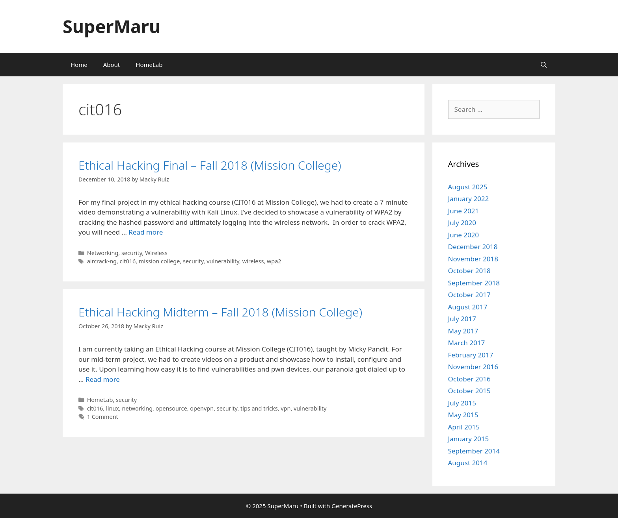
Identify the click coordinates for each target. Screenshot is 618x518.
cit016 (128, 261)
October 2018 (469, 270)
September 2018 (474, 282)
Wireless (156, 253)
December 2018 (473, 246)
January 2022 (468, 198)
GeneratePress (351, 506)
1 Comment (102, 416)
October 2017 (469, 294)
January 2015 (468, 438)
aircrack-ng (102, 261)
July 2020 (462, 222)
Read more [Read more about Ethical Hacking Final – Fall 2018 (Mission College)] (145, 232)
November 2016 (473, 366)
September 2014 (474, 450)
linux (112, 408)
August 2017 (468, 306)
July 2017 (462, 318)
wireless (253, 261)
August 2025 (468, 186)
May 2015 (463, 414)
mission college (159, 261)
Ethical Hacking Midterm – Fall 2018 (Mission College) (220, 312)
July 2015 (462, 402)
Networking (103, 253)
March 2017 (466, 342)
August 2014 (468, 462)
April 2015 (464, 426)
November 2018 (473, 258)
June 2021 (463, 210)
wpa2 (274, 261)
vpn (285, 408)
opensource (171, 408)
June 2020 (463, 234)
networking (137, 408)
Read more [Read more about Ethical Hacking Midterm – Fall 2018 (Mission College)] (103, 379)
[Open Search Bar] (543, 64)
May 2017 (463, 330)
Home (79, 64)
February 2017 (470, 354)
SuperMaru (111, 26)
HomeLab (149, 64)
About (111, 64)
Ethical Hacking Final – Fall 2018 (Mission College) (209, 165)
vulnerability (223, 261)
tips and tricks (259, 408)
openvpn (202, 408)
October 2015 (469, 390)
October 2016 (469, 378)
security (131, 253)
